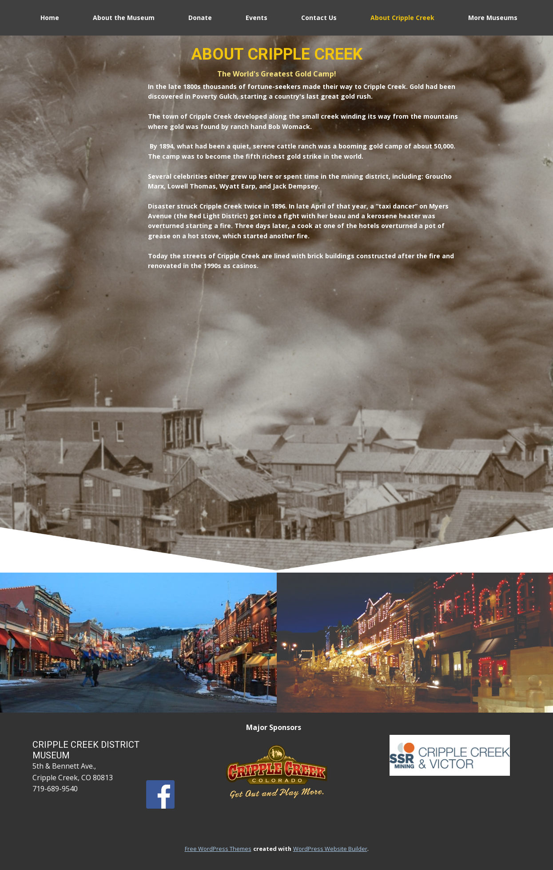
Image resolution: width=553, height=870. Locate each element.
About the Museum (124, 17)
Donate (200, 17)
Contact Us (319, 17)
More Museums (492, 17)
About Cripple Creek (402, 17)
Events (256, 17)
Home (49, 17)
